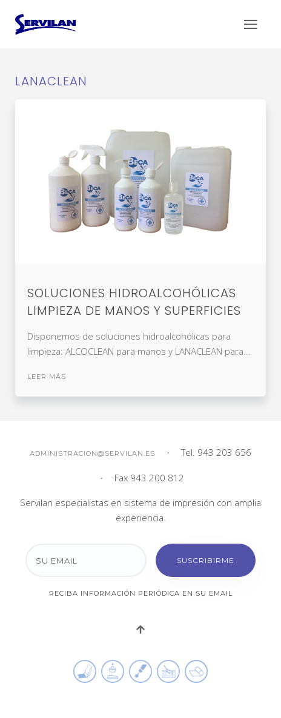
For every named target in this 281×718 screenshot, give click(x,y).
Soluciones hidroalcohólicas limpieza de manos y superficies (134, 302)
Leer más (46, 376)
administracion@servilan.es (92, 453)
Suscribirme (205, 560)
